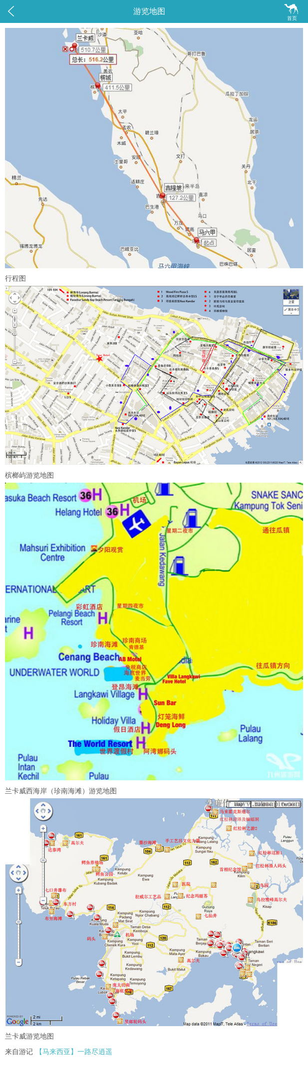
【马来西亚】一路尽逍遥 (73, 1052)
